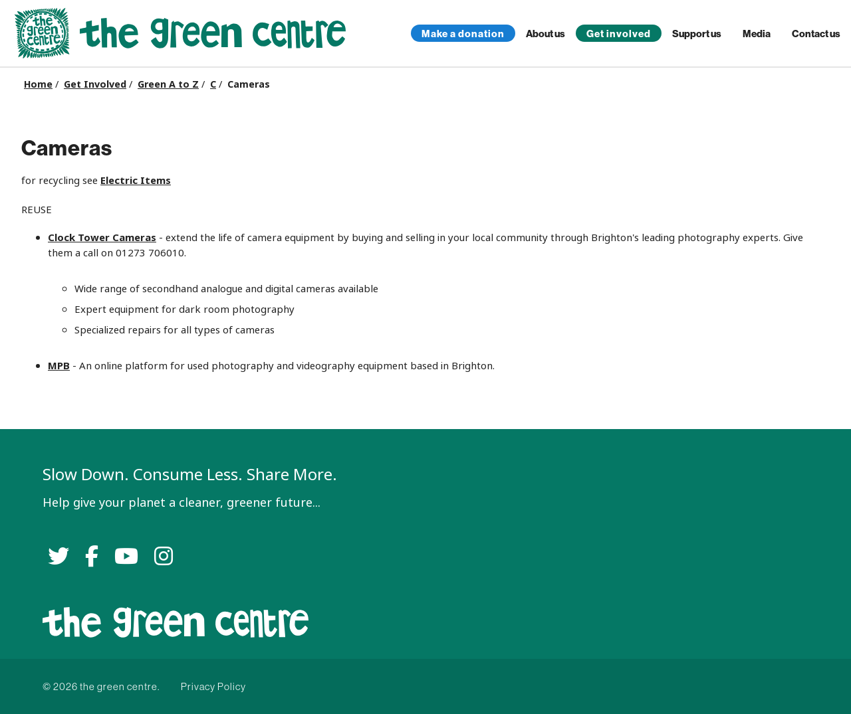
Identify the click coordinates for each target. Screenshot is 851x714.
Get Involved (95, 84)
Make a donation (463, 33)
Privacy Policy (213, 686)
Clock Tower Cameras (102, 237)
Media (757, 33)
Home (38, 84)
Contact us (816, 33)
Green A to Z (168, 84)
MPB (59, 365)
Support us (696, 33)
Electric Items (135, 180)
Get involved (618, 33)
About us (545, 33)
